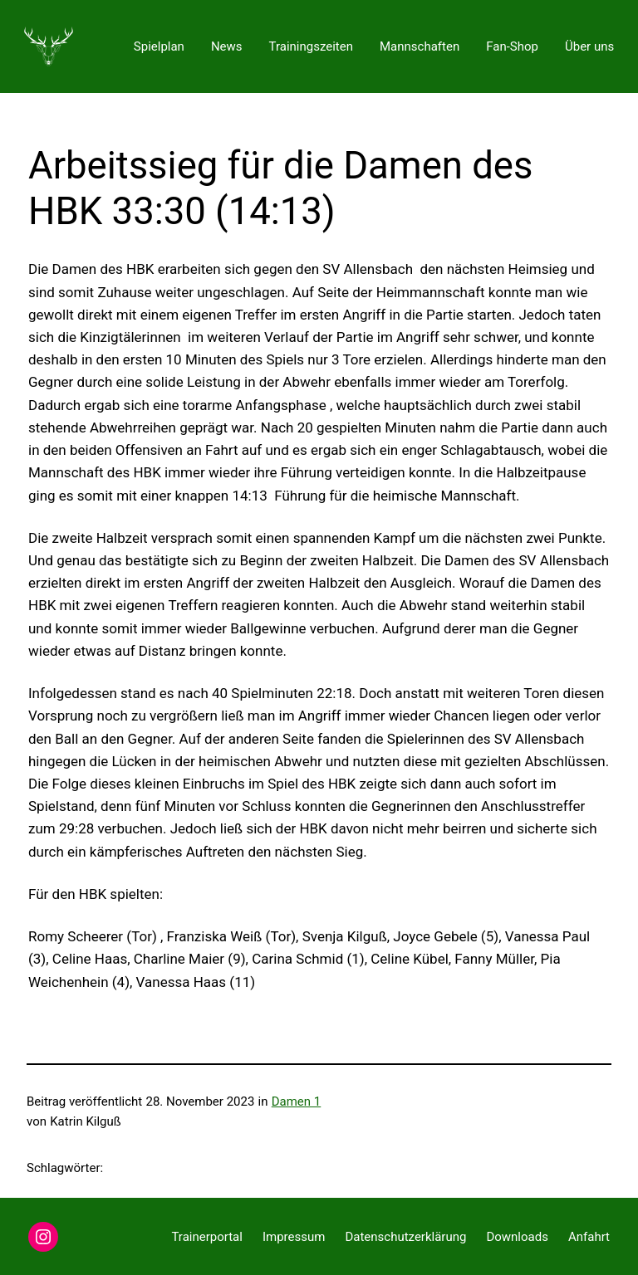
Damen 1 (296, 1101)
